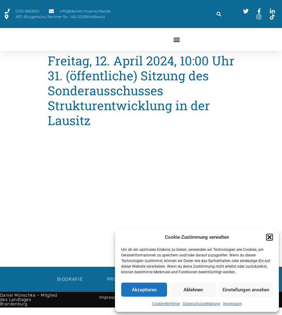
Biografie (70, 286)
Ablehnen (193, 290)
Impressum (232, 304)
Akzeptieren (144, 290)
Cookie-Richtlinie (166, 304)
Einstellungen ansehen (245, 290)
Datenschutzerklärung (201, 304)
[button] (269, 237)
